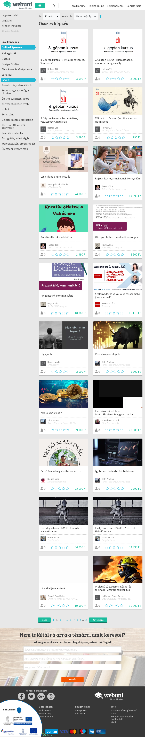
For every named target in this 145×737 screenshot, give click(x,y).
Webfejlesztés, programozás (18, 143)
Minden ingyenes (11, 25)
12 (86, 619)
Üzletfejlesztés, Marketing (17, 119)
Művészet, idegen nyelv (15, 104)
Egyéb (5, 80)
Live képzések (10, 42)
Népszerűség (86, 16)
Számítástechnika (12, 133)
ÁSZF (114, 713)
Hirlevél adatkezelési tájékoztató (122, 717)
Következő (98, 619)
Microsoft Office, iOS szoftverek (13, 126)
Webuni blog (45, 713)
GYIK (113, 722)
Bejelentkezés (115, 5)
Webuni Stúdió (46, 716)
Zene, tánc (8, 114)
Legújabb (7, 20)
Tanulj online (78, 5)
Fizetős (51, 16)
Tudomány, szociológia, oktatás (15, 92)
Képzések (80, 713)
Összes (6, 58)
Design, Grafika (10, 64)
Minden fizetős (10, 31)
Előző (44, 619)
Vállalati (7, 74)
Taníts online (96, 5)
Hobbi (5, 109)
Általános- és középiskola (17, 69)
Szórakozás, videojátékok (17, 85)
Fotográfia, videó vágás (15, 138)
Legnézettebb (10, 15)
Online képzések (12, 47)
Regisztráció (133, 5)
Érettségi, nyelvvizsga (15, 148)
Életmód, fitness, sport (15, 98)
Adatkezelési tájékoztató (124, 710)
